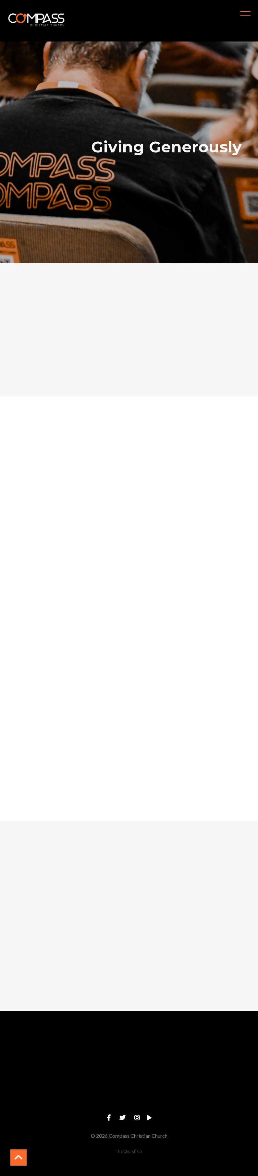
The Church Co (129, 1151)
